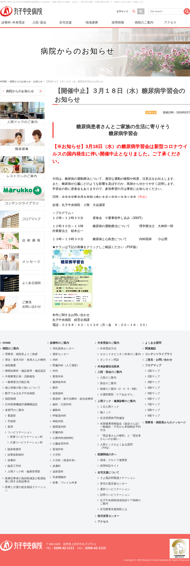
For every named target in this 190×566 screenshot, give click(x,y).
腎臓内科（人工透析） (66, 365)
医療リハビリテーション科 (26, 436)
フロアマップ (153, 365)
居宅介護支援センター (113, 483)
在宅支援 (65, 22)
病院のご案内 (144, 22)
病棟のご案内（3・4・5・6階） (119, 388)
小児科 (57, 454)
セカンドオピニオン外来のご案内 (120, 354)
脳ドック (105, 412)
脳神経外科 (59, 382)
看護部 (12, 415)
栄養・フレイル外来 (65, 482)
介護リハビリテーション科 (26, 442)
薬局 (10, 426)
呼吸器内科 (59, 415)
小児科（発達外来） (65, 460)
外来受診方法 (108, 348)
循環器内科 (59, 426)
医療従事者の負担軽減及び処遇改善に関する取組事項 (25, 480)
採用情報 (118, 22)
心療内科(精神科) (63, 437)
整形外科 (58, 376)
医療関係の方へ (107, 454)
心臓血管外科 (61, 443)
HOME (7, 342)
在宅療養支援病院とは (113, 509)
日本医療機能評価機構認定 (21, 404)
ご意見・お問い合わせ (158, 359)
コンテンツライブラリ (158, 354)
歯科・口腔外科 (62, 404)
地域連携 (92, 22)
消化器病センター (63, 348)
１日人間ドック (109, 406)
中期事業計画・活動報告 (20, 376)
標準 (133, 11)
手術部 (12, 421)
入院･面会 (39, 22)
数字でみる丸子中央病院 (20, 393)
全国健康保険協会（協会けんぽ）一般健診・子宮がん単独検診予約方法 (120, 427)
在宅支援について (108, 472)
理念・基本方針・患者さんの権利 (25, 359)
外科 (55, 370)
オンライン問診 (109, 359)
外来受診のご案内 (108, 342)
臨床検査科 (14, 449)
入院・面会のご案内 (110, 371)
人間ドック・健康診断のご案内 (117, 401)
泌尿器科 (58, 471)
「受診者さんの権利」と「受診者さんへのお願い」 (120, 437)
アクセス (170, 22)
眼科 (55, 387)
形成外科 (58, 449)
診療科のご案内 (59, 342)
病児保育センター (108, 515)
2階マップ (154, 376)
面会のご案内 (108, 383)
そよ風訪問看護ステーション (117, 477)
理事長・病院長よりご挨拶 (21, 354)
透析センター (61, 354)
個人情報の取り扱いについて (22, 387)
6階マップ (154, 398)
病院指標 (10, 398)
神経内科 (58, 421)
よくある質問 (153, 342)
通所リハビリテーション (115, 489)
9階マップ (154, 415)
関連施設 (150, 348)
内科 (55, 359)
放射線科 (58, 393)
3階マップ (154, 382)
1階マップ (154, 370)
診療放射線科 (16, 454)
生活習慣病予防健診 (112, 417)
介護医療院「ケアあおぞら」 (117, 394)
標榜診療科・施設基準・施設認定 (25, 370)
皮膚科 (57, 465)
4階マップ (154, 387)
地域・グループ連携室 (113, 460)
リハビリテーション (20, 432)
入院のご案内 (108, 377)
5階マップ (154, 393)
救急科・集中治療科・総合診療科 (73, 398)
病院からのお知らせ (20, 91)
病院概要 (10, 365)
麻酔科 (57, 409)
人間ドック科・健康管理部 (24, 471)
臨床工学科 (14, 465)
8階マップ (154, 409)
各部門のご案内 (14, 409)
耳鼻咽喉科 (59, 477)
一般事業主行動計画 (17, 382)
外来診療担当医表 (108, 366)
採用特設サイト (109, 465)
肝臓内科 (58, 432)
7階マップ (154, 404)
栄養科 (12, 460)
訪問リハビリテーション (115, 494)
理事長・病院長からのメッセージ (165, 422)
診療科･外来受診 (13, 22)
